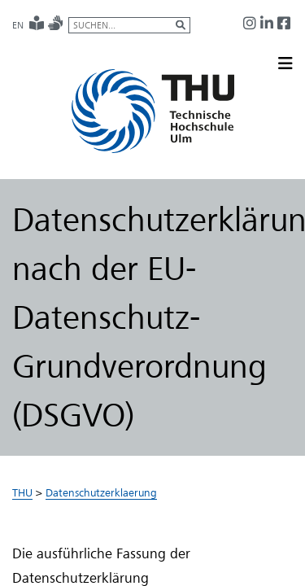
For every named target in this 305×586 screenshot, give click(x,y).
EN (18, 25)
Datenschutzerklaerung (101, 492)
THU (22, 492)
